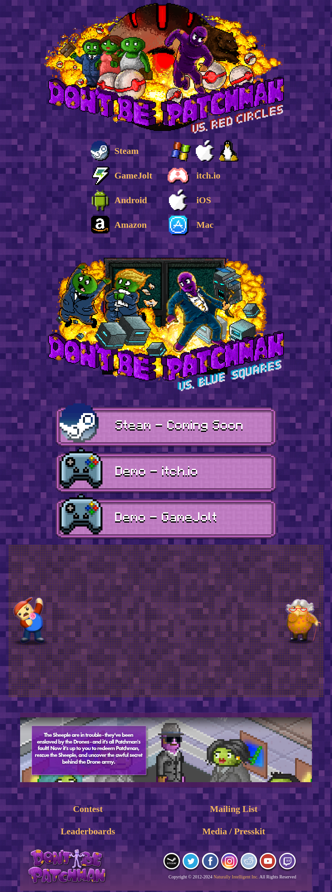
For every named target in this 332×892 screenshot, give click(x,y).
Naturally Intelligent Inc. (235, 877)
